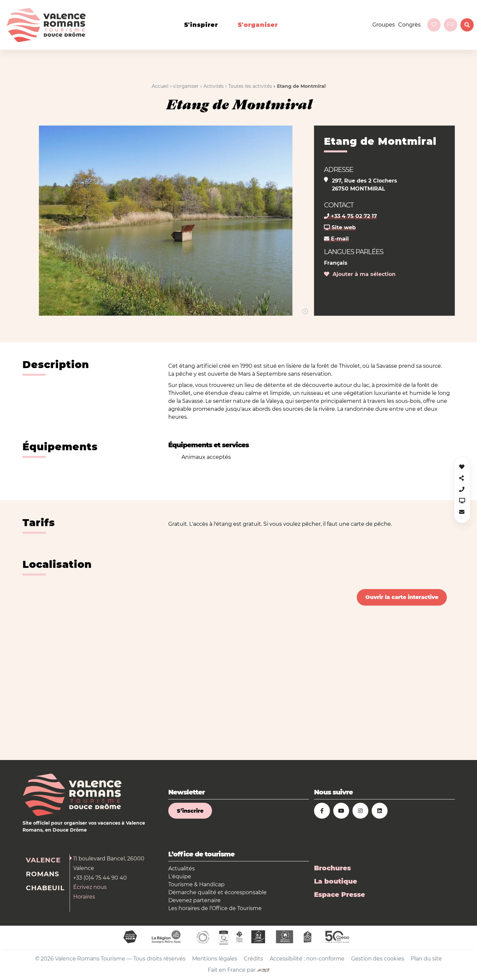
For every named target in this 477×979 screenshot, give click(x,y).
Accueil (160, 86)
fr (450, 25)
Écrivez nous (90, 887)
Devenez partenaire (194, 900)
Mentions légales (214, 958)
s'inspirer (201, 24)
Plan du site (426, 958)
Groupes (383, 25)
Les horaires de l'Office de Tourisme (215, 908)
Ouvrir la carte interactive (401, 597)
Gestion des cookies (377, 958)
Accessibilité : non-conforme (307, 958)
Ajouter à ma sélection (360, 274)
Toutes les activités (250, 86)
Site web (340, 227)
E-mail (336, 239)
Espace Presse (339, 894)
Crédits (253, 958)
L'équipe (179, 876)
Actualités (181, 868)
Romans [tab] (42, 874)
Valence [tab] (43, 860)
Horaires (84, 897)
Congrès (409, 25)
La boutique (335, 881)
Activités (213, 86)
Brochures (332, 868)
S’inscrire (190, 811)
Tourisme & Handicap (196, 884)
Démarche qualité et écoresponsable (217, 892)
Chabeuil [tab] (45, 888)
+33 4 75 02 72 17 (350, 216)
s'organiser (258, 24)
